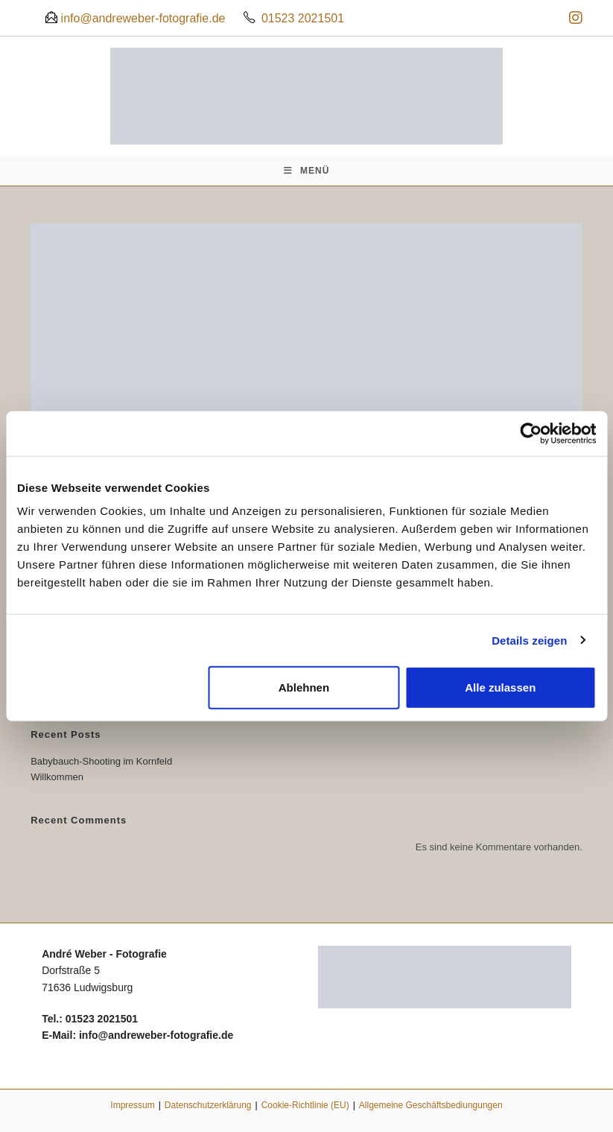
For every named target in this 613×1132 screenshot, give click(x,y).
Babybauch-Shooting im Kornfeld (101, 761)
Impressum (132, 1105)
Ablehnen (304, 687)
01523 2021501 (302, 18)
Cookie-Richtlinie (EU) (305, 1105)
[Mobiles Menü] (306, 171)
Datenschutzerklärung (208, 1105)
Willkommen (57, 776)
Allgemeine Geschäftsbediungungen (431, 1105)
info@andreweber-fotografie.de (141, 18)
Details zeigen (529, 639)
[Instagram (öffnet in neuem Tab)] (573, 17)
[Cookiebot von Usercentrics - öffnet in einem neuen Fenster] (531, 433)
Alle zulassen (500, 687)
